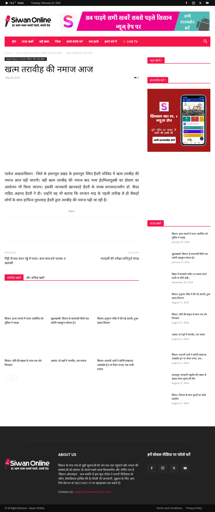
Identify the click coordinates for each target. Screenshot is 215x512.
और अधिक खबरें (35, 277)
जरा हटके (94, 41)
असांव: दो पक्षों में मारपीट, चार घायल (68, 360)
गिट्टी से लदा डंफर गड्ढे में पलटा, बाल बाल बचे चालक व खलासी (35, 261)
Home (8, 53)
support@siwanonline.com (92, 492)
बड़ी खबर (44, 41)
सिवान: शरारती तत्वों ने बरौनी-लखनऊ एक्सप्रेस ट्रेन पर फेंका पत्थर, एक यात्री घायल (115, 365)
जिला (58, 41)
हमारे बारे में (111, 41)
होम (14, 41)
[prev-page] (7, 377)
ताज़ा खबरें (27, 41)
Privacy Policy (194, 508)
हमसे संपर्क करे (75, 41)
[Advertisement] (178, 186)
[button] (205, 42)
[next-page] (14, 377)
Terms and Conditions (169, 508)
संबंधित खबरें (14, 277)
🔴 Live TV (130, 41)
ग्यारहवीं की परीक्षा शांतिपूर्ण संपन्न (120, 259)
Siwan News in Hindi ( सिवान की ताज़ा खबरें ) (39, 53)
